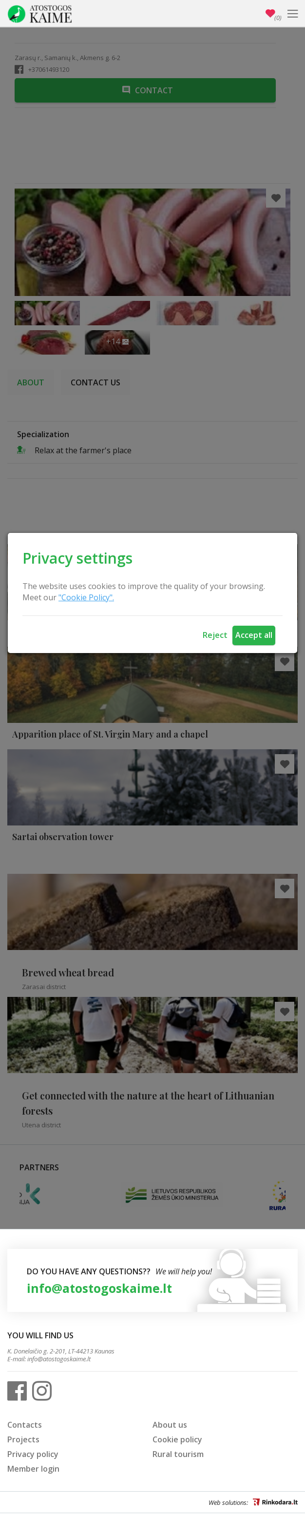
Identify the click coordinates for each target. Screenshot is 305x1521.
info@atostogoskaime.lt (99, 1288)
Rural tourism (178, 1454)
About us (169, 1424)
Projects (23, 1439)
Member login (33, 1468)
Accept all (253, 635)
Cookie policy (177, 1439)
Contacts (24, 1424)
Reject (215, 635)
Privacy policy (32, 1454)
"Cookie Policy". (86, 597)
